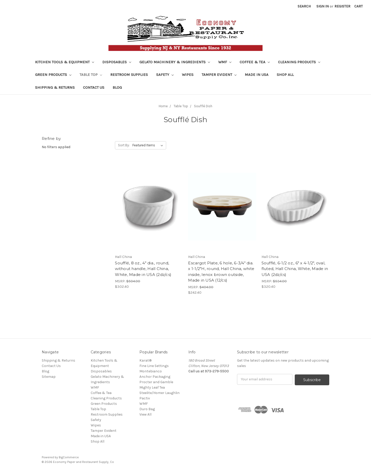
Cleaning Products (299, 62)
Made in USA (256, 74)
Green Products (53, 74)
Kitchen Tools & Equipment (64, 62)
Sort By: (124, 145)
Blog (117, 87)
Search (304, 6)
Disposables (116, 62)
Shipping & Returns (55, 87)
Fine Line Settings (154, 366)
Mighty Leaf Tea (152, 387)
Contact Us (93, 87)
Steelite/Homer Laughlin (159, 393)
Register (342, 6)
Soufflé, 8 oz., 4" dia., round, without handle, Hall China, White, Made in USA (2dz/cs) (143, 269)
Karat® (145, 360)
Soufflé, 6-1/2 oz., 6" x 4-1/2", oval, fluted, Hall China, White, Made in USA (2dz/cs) (295, 269)
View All (145, 414)
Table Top (91, 74)
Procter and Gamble (156, 382)
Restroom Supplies (129, 74)
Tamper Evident (219, 74)
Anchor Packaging (154, 376)
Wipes (187, 74)
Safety (165, 74)
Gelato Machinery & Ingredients (174, 62)
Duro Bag (147, 409)
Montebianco (150, 371)
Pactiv (144, 398)
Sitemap (49, 376)
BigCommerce (69, 457)
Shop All (285, 74)
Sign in (322, 6)
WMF (224, 62)
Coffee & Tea (255, 62)
